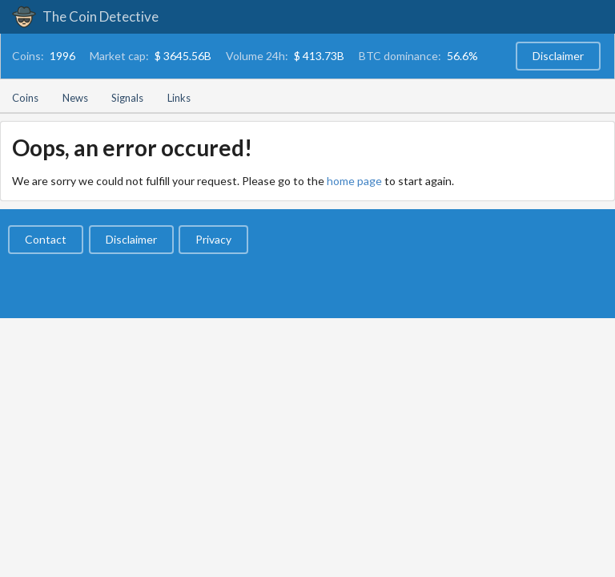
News (75, 97)
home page (354, 181)
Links (179, 97)
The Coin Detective (85, 16)
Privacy (213, 239)
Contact (45, 239)
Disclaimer (558, 56)
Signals (127, 97)
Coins (25, 97)
